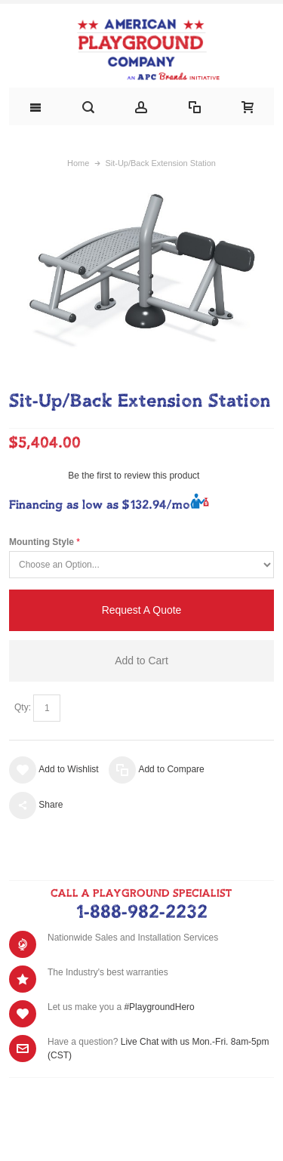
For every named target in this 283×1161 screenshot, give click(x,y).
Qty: (22, 707)
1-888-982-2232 (141, 913)
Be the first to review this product (133, 475)
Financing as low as (99, 505)
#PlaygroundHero (159, 1007)
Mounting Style (41, 542)
